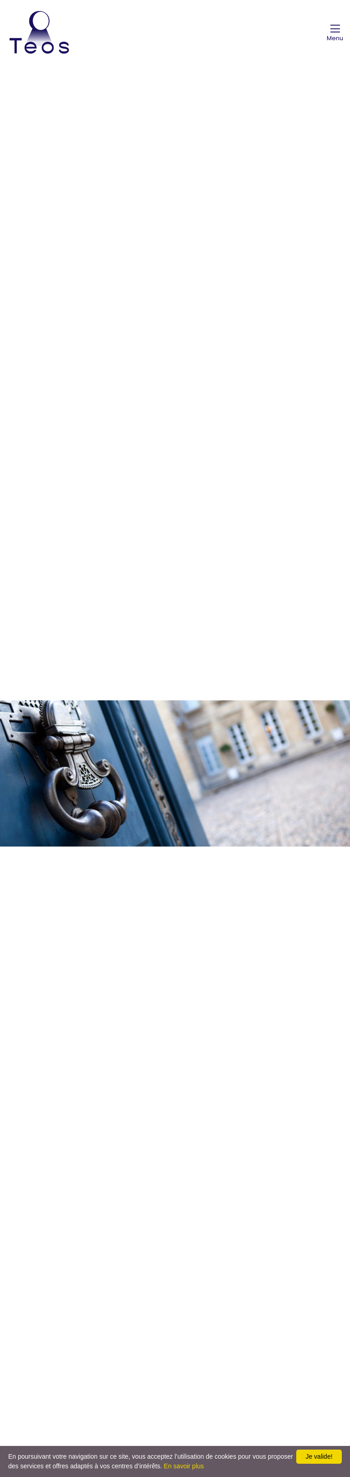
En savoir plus (184, 1466)
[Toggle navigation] (335, 32)
